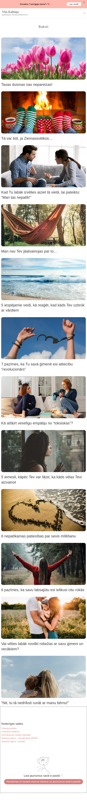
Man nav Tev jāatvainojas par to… (29, 251)
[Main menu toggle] (84, 13)
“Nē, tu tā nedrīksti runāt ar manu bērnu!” (35, 703)
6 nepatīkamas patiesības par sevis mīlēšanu (38, 536)
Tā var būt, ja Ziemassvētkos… (27, 138)
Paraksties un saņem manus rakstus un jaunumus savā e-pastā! (43, 781)
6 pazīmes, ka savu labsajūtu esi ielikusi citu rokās (42, 590)
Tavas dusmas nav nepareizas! (26, 84)
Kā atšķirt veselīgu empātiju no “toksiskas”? (37, 423)
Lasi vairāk (74, 4)
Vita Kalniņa (10, 12)
